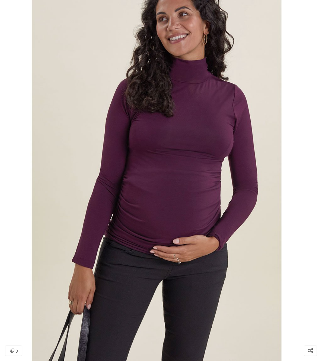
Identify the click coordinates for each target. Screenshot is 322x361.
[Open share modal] (310, 351)
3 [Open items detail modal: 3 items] (13, 351)
